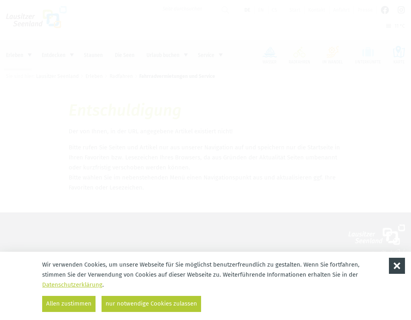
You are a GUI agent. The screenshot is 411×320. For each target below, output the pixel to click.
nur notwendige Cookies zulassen (151, 303)
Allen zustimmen (69, 303)
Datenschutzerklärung (72, 284)
